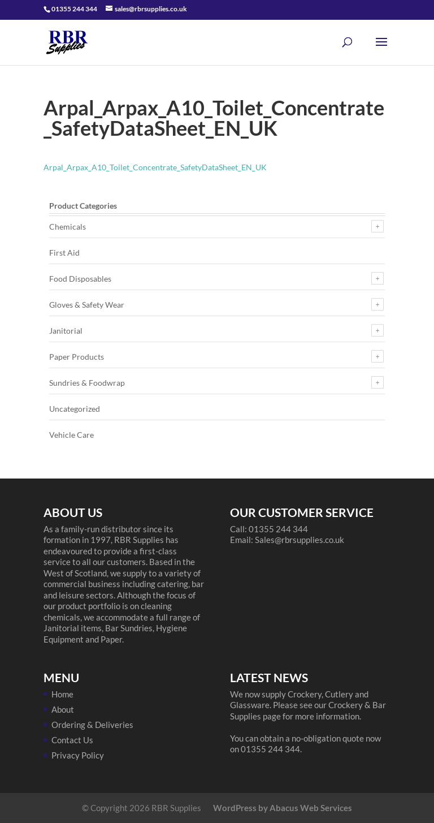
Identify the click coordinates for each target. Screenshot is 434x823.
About (62, 709)
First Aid (64, 252)
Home (62, 694)
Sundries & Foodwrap (87, 382)
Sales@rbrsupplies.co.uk (299, 540)
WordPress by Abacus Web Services (282, 808)
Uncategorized (74, 408)
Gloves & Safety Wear (86, 304)
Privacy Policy (77, 755)
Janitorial (66, 330)
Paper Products (76, 356)
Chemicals (67, 226)
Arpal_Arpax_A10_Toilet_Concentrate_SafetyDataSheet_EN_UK (155, 167)
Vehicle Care (71, 434)
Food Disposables (80, 278)
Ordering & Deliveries (92, 724)
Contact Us (72, 740)
